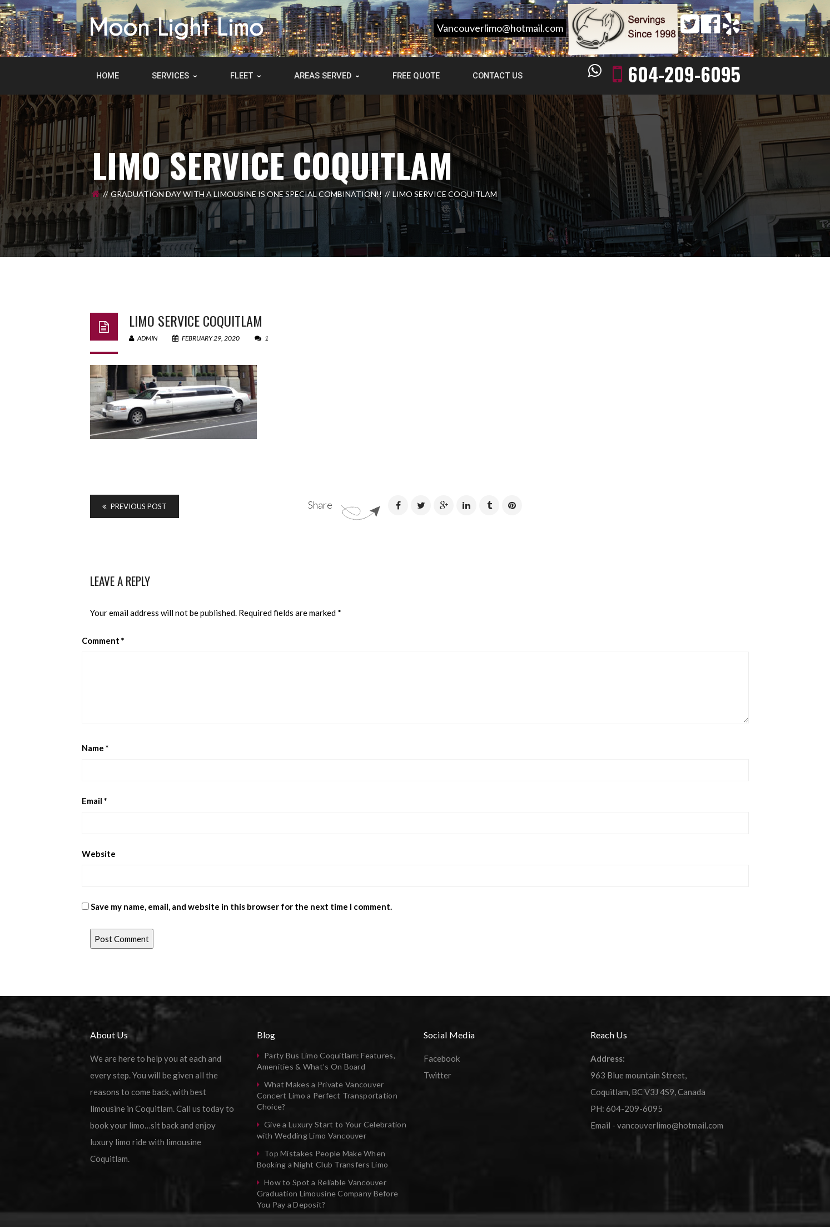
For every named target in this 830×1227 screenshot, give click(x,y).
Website (99, 854)
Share (320, 505)
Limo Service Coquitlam (195, 321)
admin (143, 338)
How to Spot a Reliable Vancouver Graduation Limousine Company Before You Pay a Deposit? (328, 1193)
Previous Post (134, 506)
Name (95, 748)
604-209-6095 (684, 74)
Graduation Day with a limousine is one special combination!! (246, 194)
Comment (103, 640)
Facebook (442, 1058)
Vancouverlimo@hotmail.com (500, 28)
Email (94, 801)
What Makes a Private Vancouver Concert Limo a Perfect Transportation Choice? (327, 1095)
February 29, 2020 (206, 338)
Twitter (437, 1075)
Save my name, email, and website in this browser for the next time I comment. (241, 906)
